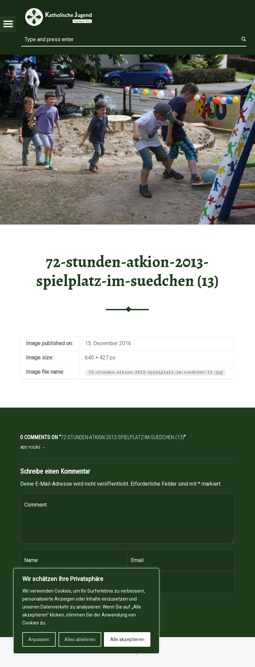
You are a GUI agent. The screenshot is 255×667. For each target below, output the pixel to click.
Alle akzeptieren (127, 639)
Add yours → (33, 447)
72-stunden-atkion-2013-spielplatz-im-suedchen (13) (127, 271)
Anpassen (38, 639)
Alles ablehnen (79, 639)
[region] (86, 611)
